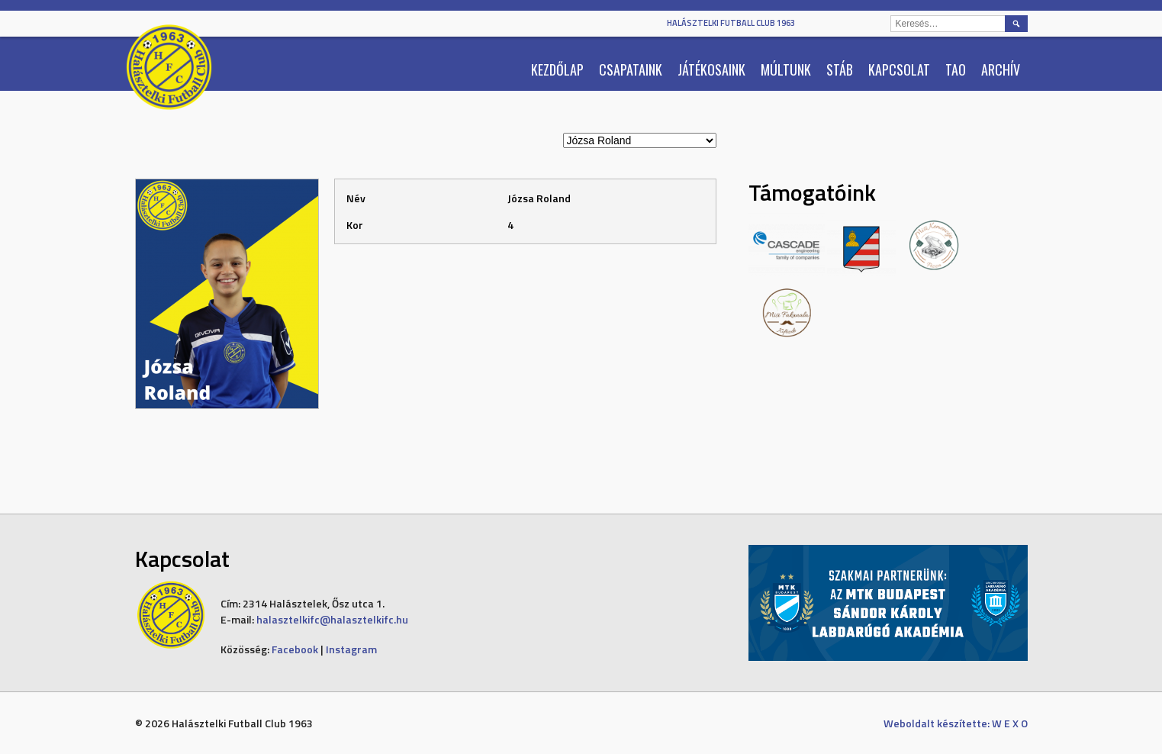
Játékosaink (711, 69)
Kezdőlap (557, 69)
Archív (1000, 69)
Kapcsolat (899, 69)
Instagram (351, 649)
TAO (955, 69)
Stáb (839, 69)
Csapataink (630, 69)
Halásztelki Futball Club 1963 (731, 23)
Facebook (295, 649)
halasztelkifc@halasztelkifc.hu (332, 619)
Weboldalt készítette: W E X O (956, 723)
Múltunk (786, 69)
